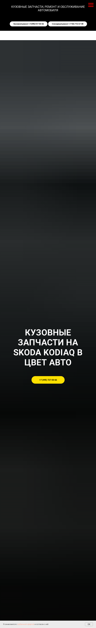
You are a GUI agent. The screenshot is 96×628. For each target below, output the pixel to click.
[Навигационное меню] (91, 5)
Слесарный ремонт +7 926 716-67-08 (67, 24)
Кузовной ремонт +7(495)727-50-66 (29, 24)
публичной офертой (26, 624)
